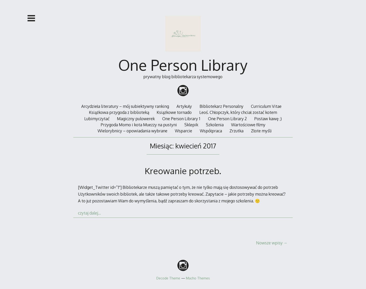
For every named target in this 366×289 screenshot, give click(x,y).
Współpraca (211, 130)
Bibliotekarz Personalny (221, 106)
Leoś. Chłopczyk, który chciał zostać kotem (238, 112)
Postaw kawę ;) (268, 118)
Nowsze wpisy (269, 242)
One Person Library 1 (181, 118)
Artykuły (184, 106)
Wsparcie (183, 130)
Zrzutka (236, 130)
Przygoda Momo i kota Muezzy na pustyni (139, 124)
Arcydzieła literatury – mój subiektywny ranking (125, 106)
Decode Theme (168, 278)
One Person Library (182, 64)
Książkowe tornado (174, 112)
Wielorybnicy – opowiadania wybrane (132, 130)
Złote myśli (261, 130)
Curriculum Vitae (266, 106)
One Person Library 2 (227, 118)
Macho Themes (198, 278)
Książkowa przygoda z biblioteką (119, 112)
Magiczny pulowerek (136, 118)
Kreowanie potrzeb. (183, 170)
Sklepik (191, 124)
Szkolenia (215, 124)
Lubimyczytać (96, 118)
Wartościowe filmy (248, 124)
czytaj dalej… (89, 212)
